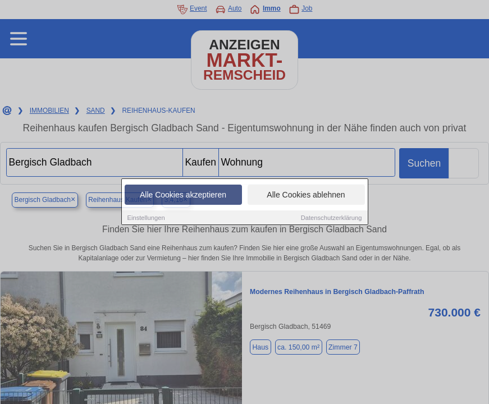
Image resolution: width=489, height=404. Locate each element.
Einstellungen (146, 218)
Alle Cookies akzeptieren (183, 195)
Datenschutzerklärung (331, 218)
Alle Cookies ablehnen (306, 195)
